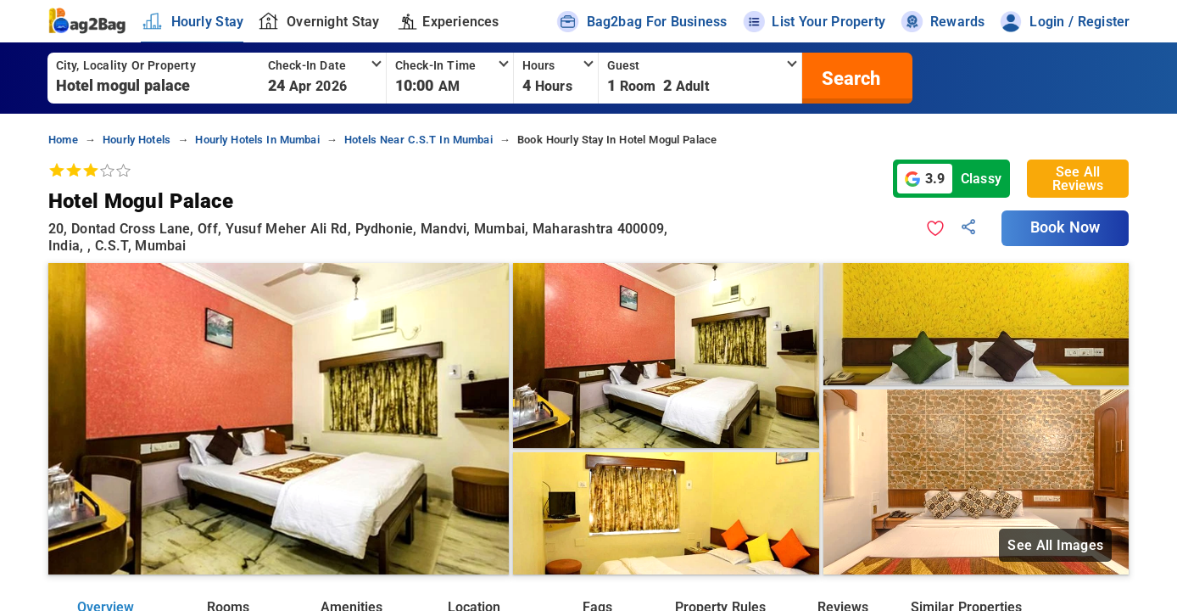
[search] (848, 78)
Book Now (1065, 227)
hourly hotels (136, 139)
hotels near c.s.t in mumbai (418, 139)
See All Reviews (1077, 178)
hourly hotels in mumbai (257, 139)
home (63, 139)
